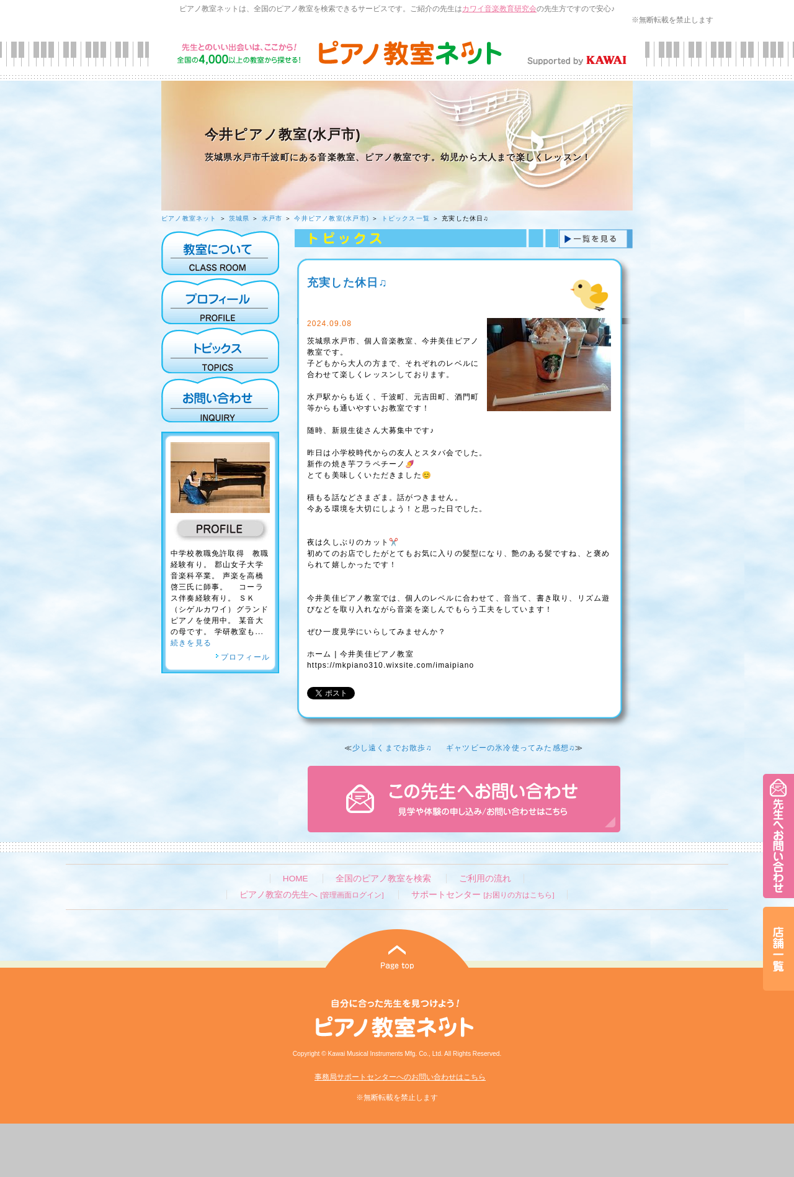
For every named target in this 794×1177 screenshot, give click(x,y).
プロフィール (242, 657)
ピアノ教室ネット (189, 218)
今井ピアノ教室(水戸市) (331, 218)
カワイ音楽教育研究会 (499, 8)
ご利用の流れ (485, 878)
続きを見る (191, 642)
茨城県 (239, 218)
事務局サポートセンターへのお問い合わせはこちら (400, 1077)
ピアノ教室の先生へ (311, 894)
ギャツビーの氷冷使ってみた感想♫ (510, 747)
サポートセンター (482, 894)
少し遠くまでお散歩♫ (392, 747)
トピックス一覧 (405, 218)
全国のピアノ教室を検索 (383, 878)
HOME (295, 878)
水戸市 (272, 218)
